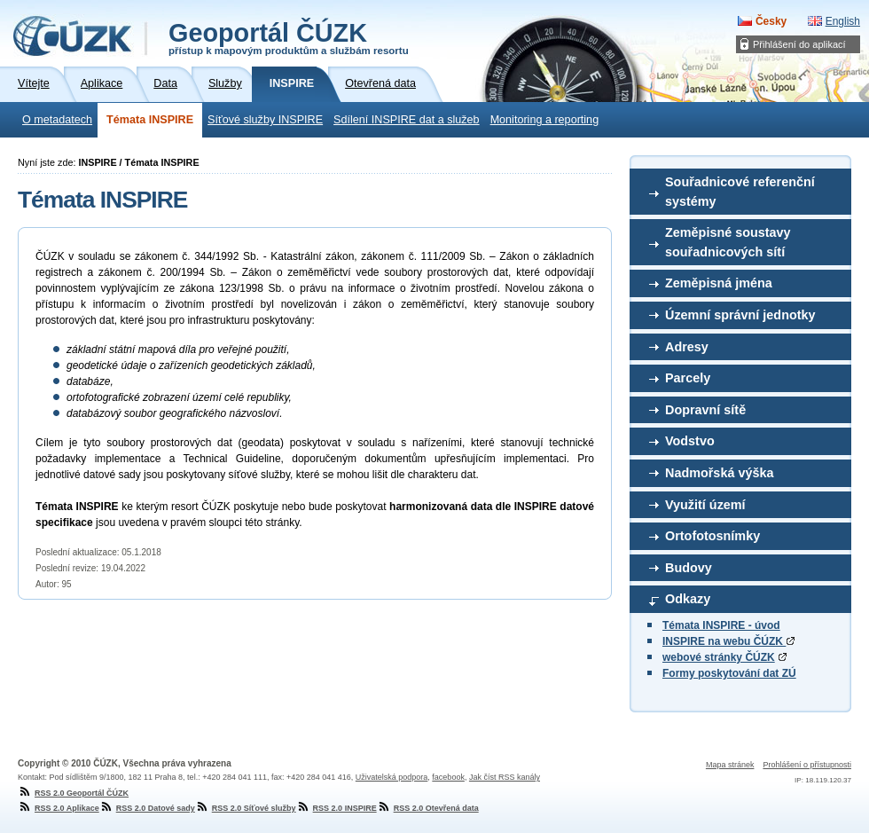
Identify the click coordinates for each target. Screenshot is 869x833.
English (843, 21)
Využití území (705, 505)
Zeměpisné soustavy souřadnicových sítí (728, 242)
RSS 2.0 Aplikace (58, 808)
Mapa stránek (730, 764)
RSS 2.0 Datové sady (147, 808)
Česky (771, 21)
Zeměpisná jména (718, 283)
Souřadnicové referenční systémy (740, 191)
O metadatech (57, 120)
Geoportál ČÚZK (288, 37)
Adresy (687, 347)
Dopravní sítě (705, 410)
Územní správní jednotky (740, 315)
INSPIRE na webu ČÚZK (728, 641)
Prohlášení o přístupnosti (807, 764)
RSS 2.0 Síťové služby (245, 808)
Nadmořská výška (719, 473)
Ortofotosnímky (712, 536)
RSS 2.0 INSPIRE (336, 808)
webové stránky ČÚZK (718, 657)
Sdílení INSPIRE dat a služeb (406, 120)
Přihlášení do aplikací (799, 44)
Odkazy (687, 599)
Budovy (688, 568)
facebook (448, 777)
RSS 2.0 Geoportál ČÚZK (73, 793)
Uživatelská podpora (392, 777)
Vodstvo (690, 441)
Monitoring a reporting (544, 120)
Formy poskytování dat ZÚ (729, 673)
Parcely (687, 378)
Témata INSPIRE (149, 120)
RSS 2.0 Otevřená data (428, 808)
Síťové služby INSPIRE (265, 120)
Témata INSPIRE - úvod (721, 625)
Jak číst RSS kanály (504, 777)
